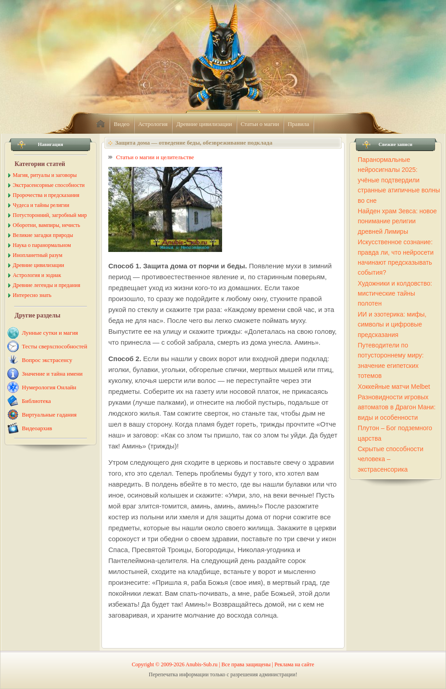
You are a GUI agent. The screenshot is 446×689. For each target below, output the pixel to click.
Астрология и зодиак (37, 275)
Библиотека (36, 400)
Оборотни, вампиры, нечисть (46, 225)
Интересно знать (32, 295)
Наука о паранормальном (42, 245)
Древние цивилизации (204, 124)
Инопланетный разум (37, 255)
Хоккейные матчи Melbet (394, 386)
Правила (298, 124)
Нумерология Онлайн (49, 387)
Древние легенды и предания (46, 285)
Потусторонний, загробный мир (50, 215)
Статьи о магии (260, 124)
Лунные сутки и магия (50, 332)
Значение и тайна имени (52, 373)
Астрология (153, 124)
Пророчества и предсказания (46, 195)
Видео (122, 124)
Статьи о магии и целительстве (155, 157)
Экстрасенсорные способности (49, 185)
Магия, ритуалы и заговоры (44, 175)
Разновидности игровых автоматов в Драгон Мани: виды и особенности (397, 407)
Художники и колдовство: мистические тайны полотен (395, 293)
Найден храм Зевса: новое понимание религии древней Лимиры (397, 221)
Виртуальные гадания (49, 414)
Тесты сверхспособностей (54, 346)
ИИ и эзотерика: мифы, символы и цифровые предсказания (392, 324)
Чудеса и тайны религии (41, 205)
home (100, 124)
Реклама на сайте (294, 664)
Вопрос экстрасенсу (47, 360)
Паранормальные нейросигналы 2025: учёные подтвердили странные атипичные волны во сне (399, 180)
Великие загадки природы (43, 235)
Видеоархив (37, 428)
